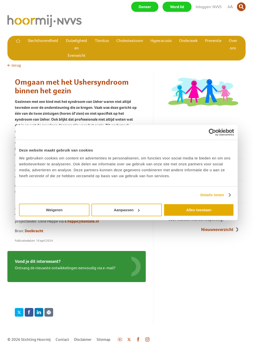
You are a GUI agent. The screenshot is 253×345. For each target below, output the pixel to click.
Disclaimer (83, 339)
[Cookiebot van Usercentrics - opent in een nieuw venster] (212, 132)
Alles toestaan (198, 210)
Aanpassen (127, 210)
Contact (62, 339)
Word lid (177, 6)
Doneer (145, 6)
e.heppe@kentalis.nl (81, 221)
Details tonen (212, 195)
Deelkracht (34, 230)
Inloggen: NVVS (209, 6)
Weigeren (54, 210)
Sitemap (103, 339)
